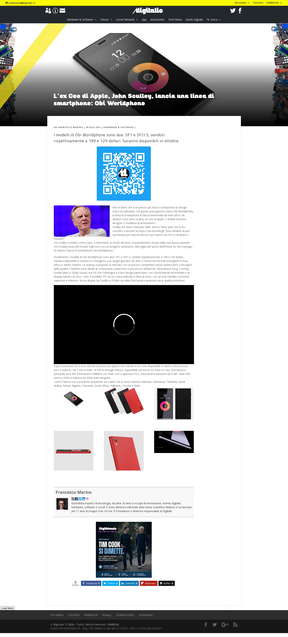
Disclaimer (146, 615)
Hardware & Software (80, 19)
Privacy (106, 615)
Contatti (258, 3)
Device (105, 19)
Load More (7, 608)
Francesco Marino (70, 127)
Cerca (214, 19)
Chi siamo (240, 3)
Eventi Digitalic (194, 19)
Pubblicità (273, 3)
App (144, 19)
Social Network (125, 19)
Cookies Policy (125, 615)
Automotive (157, 19)
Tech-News (175, 19)
